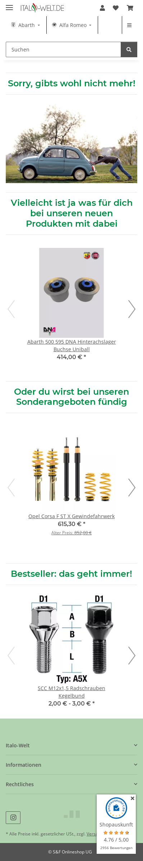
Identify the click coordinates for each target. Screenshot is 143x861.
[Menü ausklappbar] (9, 4)
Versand (95, 834)
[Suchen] (129, 49)
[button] (102, 8)
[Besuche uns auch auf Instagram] (13, 817)
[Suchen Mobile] (63, 49)
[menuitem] (26, 25)
